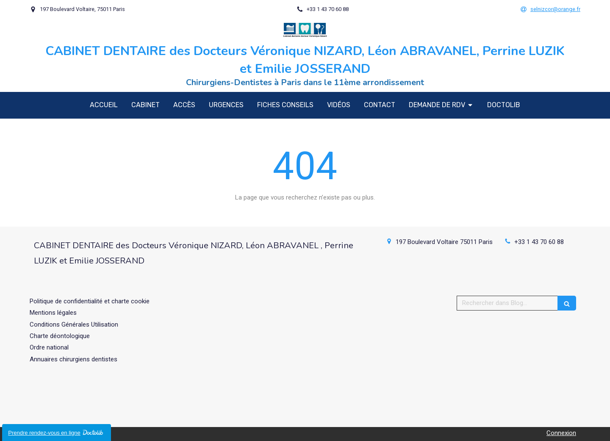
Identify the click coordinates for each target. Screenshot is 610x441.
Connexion (561, 433)
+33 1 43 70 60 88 (539, 242)
